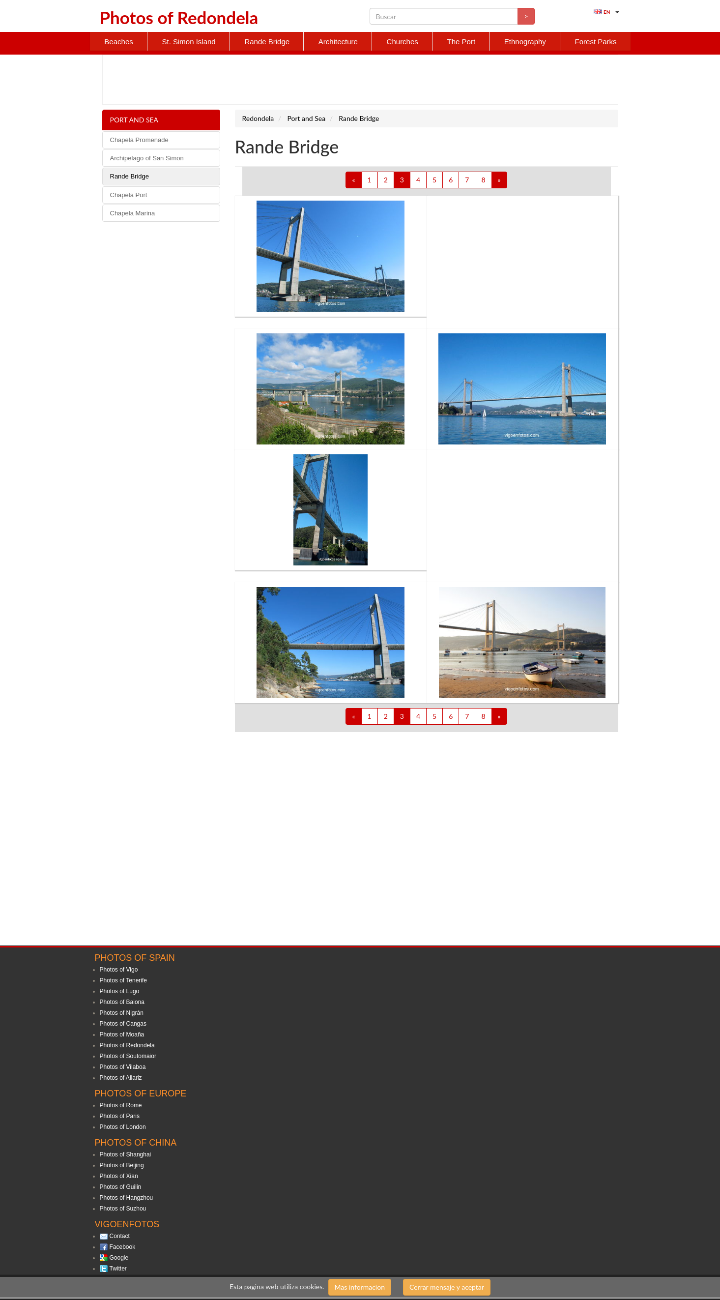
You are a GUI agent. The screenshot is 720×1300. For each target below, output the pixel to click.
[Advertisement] (360, 80)
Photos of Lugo (120, 991)
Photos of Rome (121, 1105)
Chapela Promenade (139, 140)
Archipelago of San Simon (147, 158)
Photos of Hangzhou (126, 1197)
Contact (120, 1236)
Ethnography (525, 41)
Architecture (338, 41)
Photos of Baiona (122, 1002)
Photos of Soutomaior (128, 1056)
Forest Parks (596, 41)
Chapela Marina (132, 213)
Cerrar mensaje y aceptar (446, 1287)
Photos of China (136, 1143)
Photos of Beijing (122, 1165)
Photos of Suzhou (123, 1208)
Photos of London (123, 1126)
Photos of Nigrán (122, 1012)
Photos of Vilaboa (123, 1067)
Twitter (118, 1268)
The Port (461, 41)
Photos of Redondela (127, 1045)
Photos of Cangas (123, 1023)
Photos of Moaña (122, 1034)
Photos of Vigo (119, 969)
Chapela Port (128, 195)
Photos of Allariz (121, 1077)
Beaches (118, 41)
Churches (402, 41)
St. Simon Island (188, 41)
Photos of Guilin (121, 1186)
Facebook (123, 1246)
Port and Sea (134, 120)
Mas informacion (360, 1287)
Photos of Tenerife (123, 980)
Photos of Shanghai (125, 1154)
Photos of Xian (119, 1176)
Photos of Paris (120, 1116)
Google (119, 1257)
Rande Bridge (266, 41)
